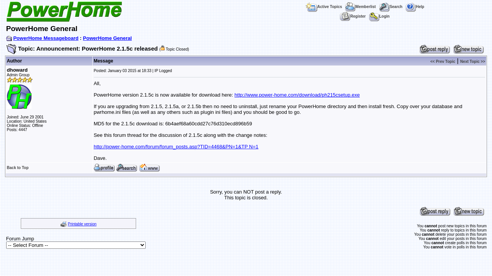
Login (379, 16)
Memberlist (360, 7)
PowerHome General (107, 38)
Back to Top (17, 168)
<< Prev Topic (442, 61)
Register (353, 16)
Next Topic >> (472, 61)
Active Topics (324, 7)
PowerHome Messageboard (45, 38)
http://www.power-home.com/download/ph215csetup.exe (297, 95)
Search (390, 7)
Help (415, 7)
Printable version (82, 224)
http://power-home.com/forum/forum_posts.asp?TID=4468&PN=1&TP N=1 (176, 147)
